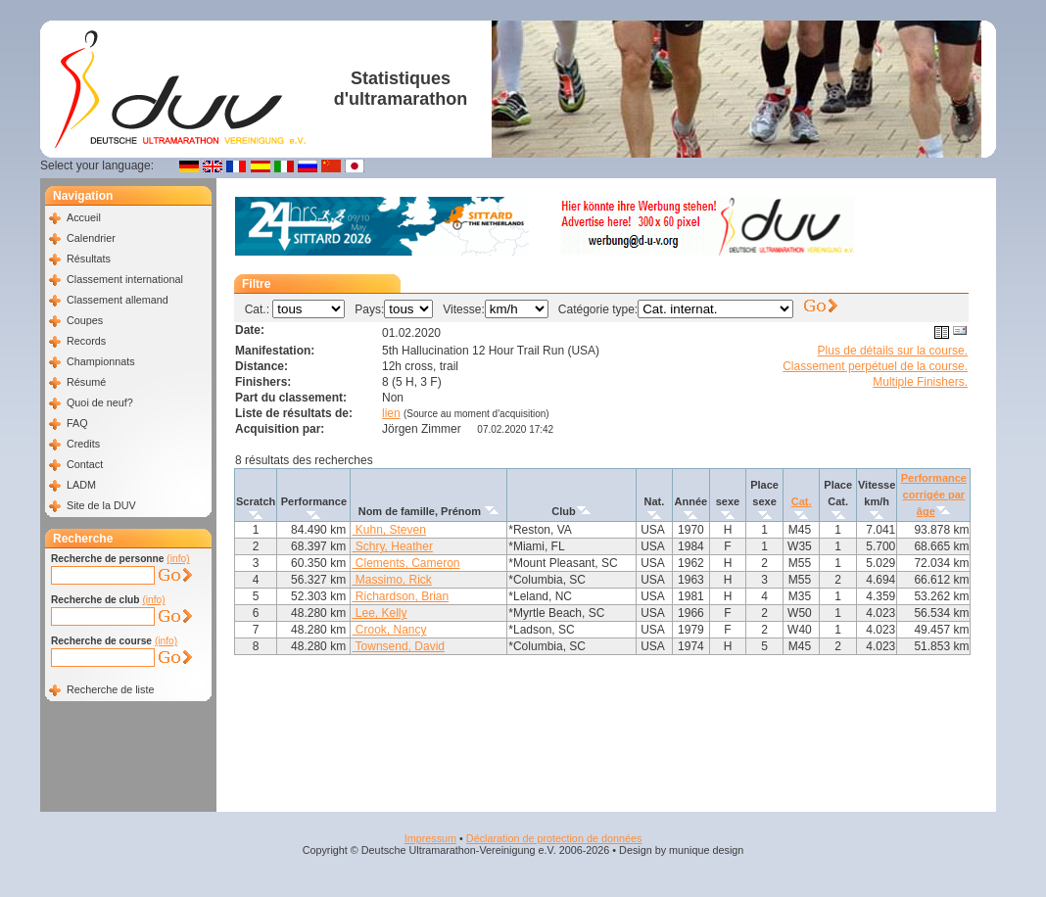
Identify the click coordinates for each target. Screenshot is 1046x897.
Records (86, 341)
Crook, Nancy (389, 630)
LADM (81, 485)
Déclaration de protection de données (554, 838)
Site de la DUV (101, 505)
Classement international (125, 279)
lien (391, 413)
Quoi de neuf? (100, 402)
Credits (83, 443)
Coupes (85, 320)
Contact (85, 464)
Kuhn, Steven (388, 530)
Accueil (84, 217)
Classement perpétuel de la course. (875, 366)
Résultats (89, 258)
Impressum (430, 838)
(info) (177, 558)
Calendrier (91, 238)
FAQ (77, 423)
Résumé (86, 382)
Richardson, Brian (400, 596)
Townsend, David (398, 646)
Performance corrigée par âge (934, 494)
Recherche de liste (110, 689)
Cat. (801, 501)
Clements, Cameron (405, 563)
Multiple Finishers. (920, 382)
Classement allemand (117, 300)
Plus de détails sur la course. (893, 350)
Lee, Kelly (379, 613)
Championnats (101, 361)
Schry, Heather (392, 546)
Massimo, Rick (391, 580)
